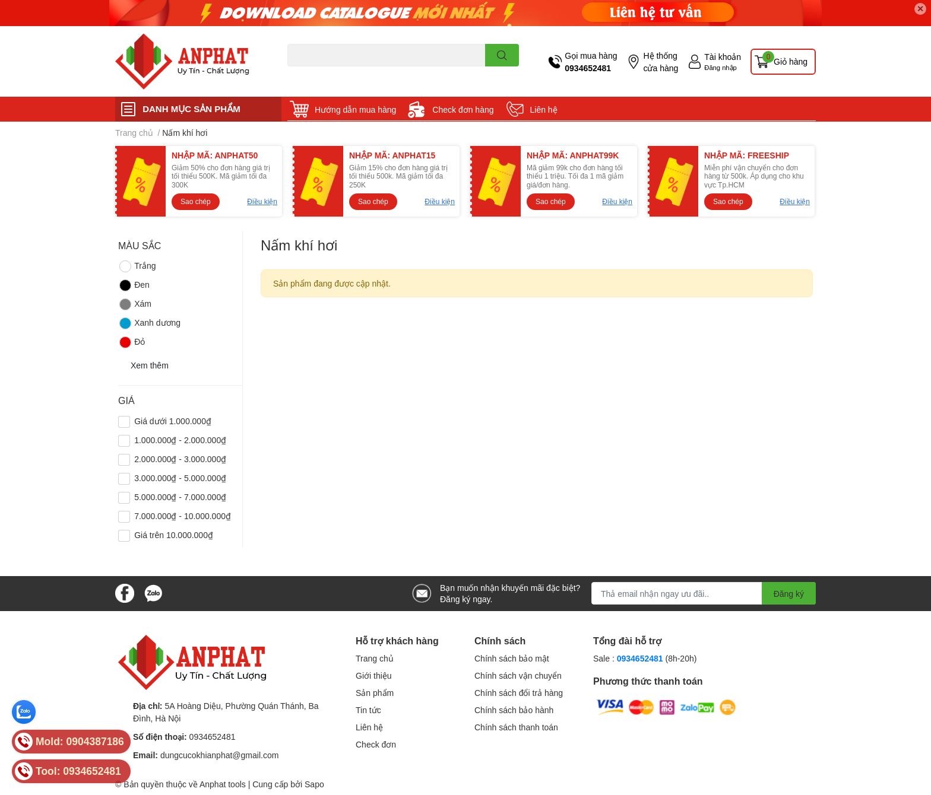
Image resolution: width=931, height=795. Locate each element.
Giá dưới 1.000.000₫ (172, 421)
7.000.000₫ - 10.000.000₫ (182, 516)
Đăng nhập (720, 67)
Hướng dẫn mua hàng (355, 109)
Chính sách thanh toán (516, 727)
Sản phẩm (375, 693)
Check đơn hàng (462, 109)
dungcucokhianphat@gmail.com (219, 755)
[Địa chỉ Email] (703, 593)
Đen (134, 285)
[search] (502, 55)
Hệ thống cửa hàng (660, 61)
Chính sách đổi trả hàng (518, 693)
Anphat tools (223, 784)
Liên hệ (544, 109)
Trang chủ (375, 658)
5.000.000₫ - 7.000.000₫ (180, 497)
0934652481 (588, 68)
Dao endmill (306, 73)
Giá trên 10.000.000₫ (173, 535)
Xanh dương (149, 323)
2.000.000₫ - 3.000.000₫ (180, 459)
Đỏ (131, 342)
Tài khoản (722, 57)
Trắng (137, 266)
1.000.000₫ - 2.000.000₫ (180, 440)
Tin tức (368, 710)
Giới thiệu (374, 675)
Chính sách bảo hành (513, 710)
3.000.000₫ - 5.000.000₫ (180, 478)
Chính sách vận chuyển (518, 675)
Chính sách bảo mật (511, 658)
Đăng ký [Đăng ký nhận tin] (789, 594)
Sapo (314, 784)
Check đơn (376, 744)
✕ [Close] (920, 9)
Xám (134, 304)
